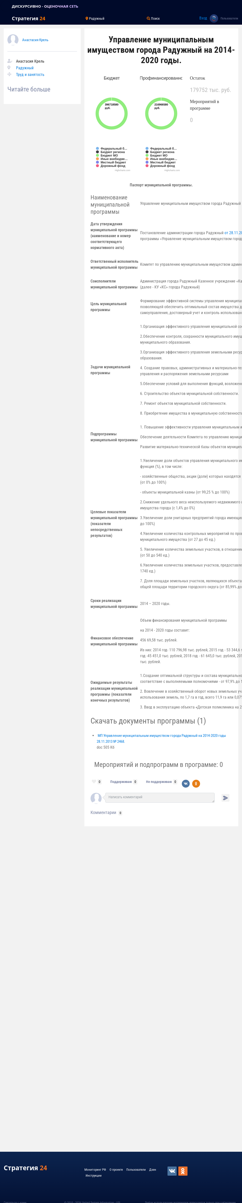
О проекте (116, 1169)
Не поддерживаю (159, 782)
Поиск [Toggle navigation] (153, 18)
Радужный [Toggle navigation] (95, 18)
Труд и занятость (30, 74)
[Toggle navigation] (5, 6)
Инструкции (94, 1175)
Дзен (152, 1169)
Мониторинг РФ (95, 1169)
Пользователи (229, 18)
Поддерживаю (121, 782)
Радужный (25, 68)
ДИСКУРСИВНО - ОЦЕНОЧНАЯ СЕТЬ (45, 6)
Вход (203, 18)
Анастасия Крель (35, 40)
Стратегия (28, 18)
